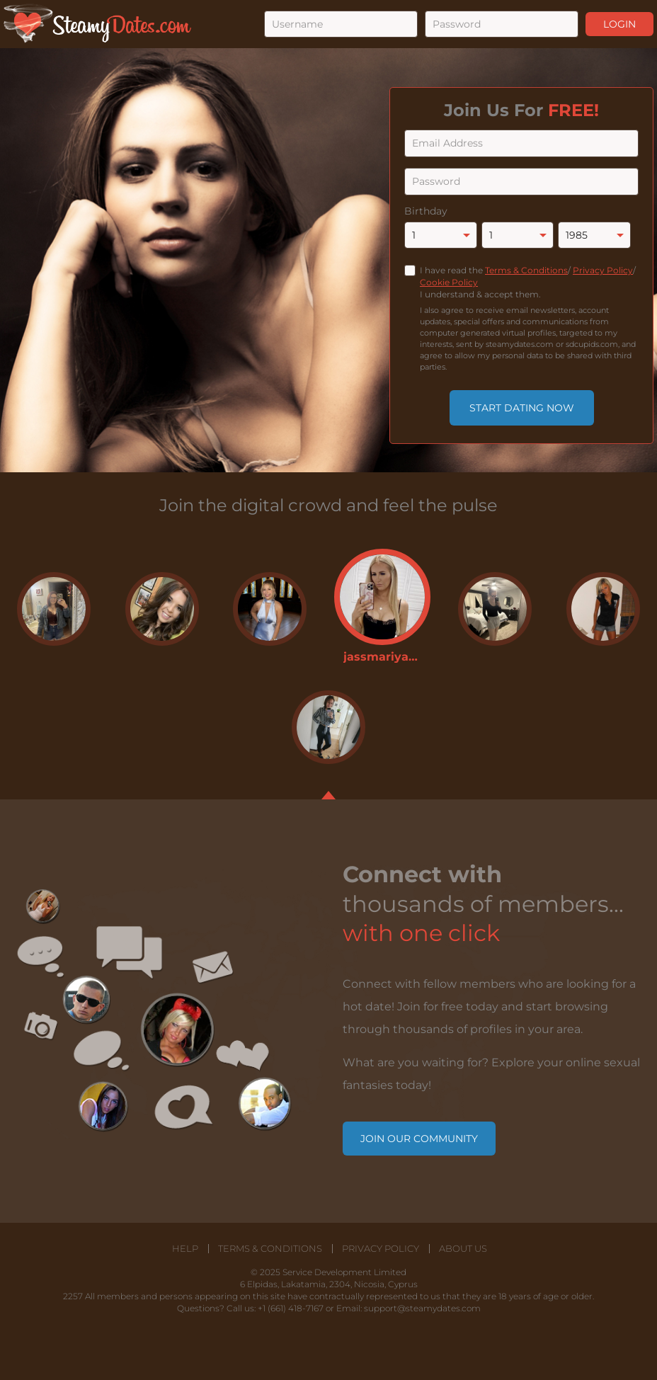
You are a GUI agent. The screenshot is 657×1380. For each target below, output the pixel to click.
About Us (463, 1248)
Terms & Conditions (526, 270)
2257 (73, 1296)
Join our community (419, 1138)
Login (619, 24)
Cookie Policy (449, 282)
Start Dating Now (521, 407)
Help (185, 1248)
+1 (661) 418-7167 (291, 1308)
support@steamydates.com (422, 1308)
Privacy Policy (603, 270)
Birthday (425, 211)
